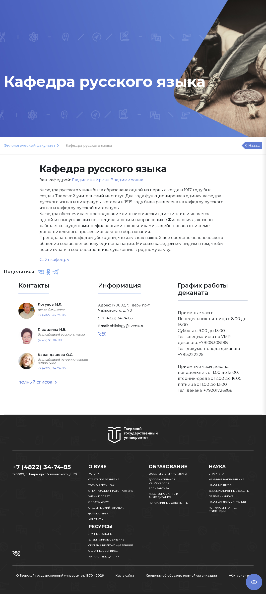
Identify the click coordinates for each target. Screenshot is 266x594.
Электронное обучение (106, 539)
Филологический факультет (29, 145)
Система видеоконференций (110, 545)
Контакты (95, 519)
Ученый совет (99, 496)
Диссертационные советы (229, 491)
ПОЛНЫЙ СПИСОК (35, 382)
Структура (216, 473)
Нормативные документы (169, 502)
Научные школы (221, 485)
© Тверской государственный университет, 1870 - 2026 (60, 575)
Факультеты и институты (168, 473)
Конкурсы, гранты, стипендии (223, 509)
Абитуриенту (239, 575)
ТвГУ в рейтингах (101, 485)
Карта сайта (125, 575)
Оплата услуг (98, 502)
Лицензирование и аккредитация (163, 495)
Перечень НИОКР (221, 496)
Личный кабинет (101, 534)
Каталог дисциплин (104, 556)
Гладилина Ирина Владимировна (107, 180)
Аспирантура (159, 488)
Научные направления (227, 479)
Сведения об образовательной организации (181, 575)
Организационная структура (110, 491)
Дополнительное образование (162, 481)
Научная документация (227, 502)
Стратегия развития (104, 479)
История (94, 473)
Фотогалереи (98, 513)
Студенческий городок (106, 507)
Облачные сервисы (103, 550)
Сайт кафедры (55, 259)
